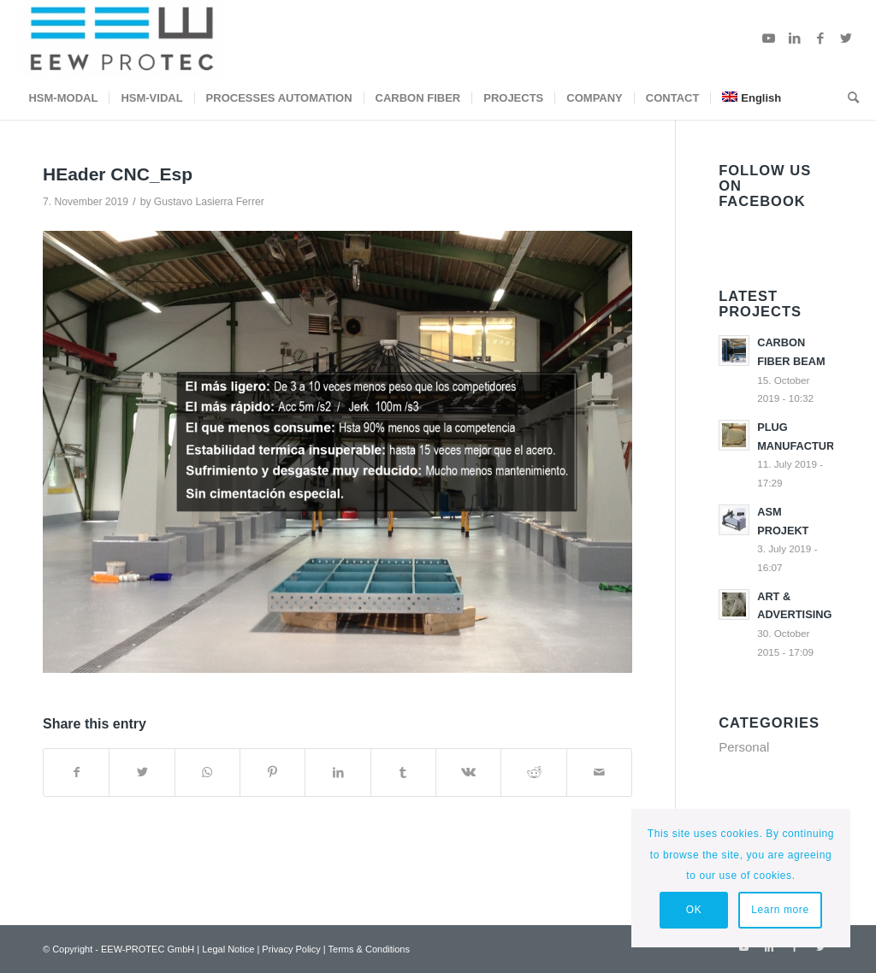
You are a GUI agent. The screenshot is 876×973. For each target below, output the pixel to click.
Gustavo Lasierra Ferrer (209, 202)
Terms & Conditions (369, 949)
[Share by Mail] (599, 772)
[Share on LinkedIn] (337, 772)
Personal (744, 747)
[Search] (848, 98)
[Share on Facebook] (76, 772)
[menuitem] (63, 98)
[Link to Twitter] (846, 38)
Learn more (779, 910)
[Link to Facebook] (820, 38)
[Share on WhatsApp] (207, 772)
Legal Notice (228, 949)
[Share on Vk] (468, 772)
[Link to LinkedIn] (795, 38)
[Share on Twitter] (142, 772)
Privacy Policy (291, 949)
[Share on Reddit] (533, 772)
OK (694, 910)
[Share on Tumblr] (403, 772)
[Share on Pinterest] (272, 772)
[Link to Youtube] (769, 38)
